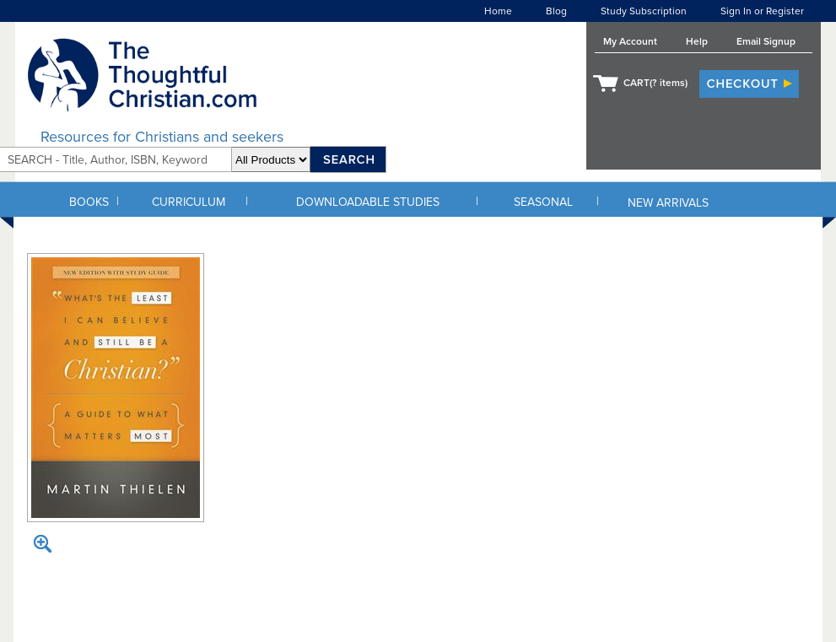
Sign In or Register (762, 11)
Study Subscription (644, 11)
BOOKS (89, 202)
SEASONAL (543, 202)
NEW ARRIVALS (668, 203)
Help (697, 41)
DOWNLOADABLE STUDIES (368, 202)
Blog (556, 11)
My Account (630, 41)
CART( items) (655, 83)
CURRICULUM (188, 202)
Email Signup (766, 41)
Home (498, 11)
